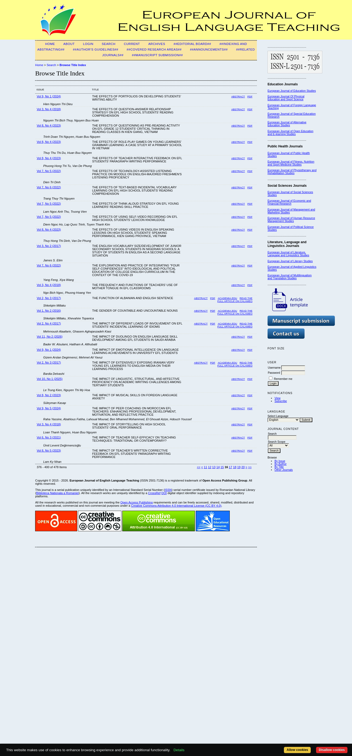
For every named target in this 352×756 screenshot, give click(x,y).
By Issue (280, 461)
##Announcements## (209, 49)
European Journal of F (281, 105)
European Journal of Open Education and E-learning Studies (290, 133)
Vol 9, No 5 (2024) (49, 408)
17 (230, 467)
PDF (250, 96)
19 (238, 467)
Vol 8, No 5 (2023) (49, 450)
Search (109, 43)
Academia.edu (227, 298)
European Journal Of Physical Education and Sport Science (286, 98)
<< (198, 467)
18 (234, 467)
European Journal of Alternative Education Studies (287, 124)
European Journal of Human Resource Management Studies (291, 220)
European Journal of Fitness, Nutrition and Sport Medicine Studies (291, 163)
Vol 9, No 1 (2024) (49, 96)
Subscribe (281, 401)
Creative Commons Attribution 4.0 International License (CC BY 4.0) (176, 505)
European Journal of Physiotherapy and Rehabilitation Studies (292, 172)
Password (274, 372)
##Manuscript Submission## (157, 55)
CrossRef (154, 493)
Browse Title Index (73, 65)
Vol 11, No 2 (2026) (49, 336)
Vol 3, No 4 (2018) (49, 109)
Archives (156, 43)
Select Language (278, 416)
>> (250, 467)
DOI (164, 493)
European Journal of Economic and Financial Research (289, 202)
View (277, 398)
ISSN (168, 489)
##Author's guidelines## (95, 49)
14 (218, 467)
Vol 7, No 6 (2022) (49, 187)
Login (88, 43)
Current (132, 43)
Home (50, 43)
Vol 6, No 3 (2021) (49, 437)
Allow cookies (297, 750)
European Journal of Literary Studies (290, 261)
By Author (281, 464)
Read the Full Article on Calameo (235, 312)
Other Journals (284, 469)
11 (205, 467)
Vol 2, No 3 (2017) (49, 298)
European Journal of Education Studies (292, 90)
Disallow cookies (332, 750)
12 (209, 467)
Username (274, 367)
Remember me (283, 378)
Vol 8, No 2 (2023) (49, 395)
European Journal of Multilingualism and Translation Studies (290, 277)
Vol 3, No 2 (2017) (49, 245)
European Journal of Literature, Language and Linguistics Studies (288, 254)
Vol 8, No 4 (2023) (49, 125)
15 (222, 467)
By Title (279, 466)
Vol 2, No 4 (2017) (49, 323)
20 (242, 467)
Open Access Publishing (136, 502)
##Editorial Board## (192, 43)
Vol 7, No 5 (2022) (49, 171)
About (69, 43)
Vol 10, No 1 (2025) (49, 378)
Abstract (238, 96)
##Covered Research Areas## (154, 49)
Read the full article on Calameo (235, 300)
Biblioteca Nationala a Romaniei (57, 493)
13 (213, 467)
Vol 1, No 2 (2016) (49, 310)
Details (178, 750)
